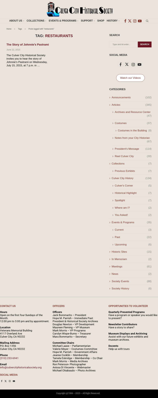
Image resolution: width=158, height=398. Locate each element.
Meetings (132, 266)
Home (8, 29)
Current (133, 230)
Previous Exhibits (133, 171)
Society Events (132, 281)
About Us (15, 20)
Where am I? (133, 208)
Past (133, 237)
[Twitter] (130, 21)
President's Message (133, 149)
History (112, 20)
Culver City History (132, 178)
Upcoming (133, 244)
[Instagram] (134, 21)
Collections (35, 20)
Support (87, 20)
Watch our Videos (130, 77)
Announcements (132, 97)
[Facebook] (125, 21)
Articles (132, 105)
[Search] (147, 21)
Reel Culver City (133, 156)
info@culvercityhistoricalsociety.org (21, 367)
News (132, 274)
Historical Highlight (133, 193)
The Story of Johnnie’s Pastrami (27, 44)
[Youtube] (140, 21)
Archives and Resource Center (133, 112)
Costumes (133, 123)
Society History (132, 288)
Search (144, 44)
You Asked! (133, 215)
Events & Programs (62, 20)
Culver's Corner (133, 186)
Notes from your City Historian (133, 138)
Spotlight (133, 200)
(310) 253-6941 (9, 358)
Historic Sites (132, 252)
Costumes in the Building (135, 130)
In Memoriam (132, 259)
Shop (100, 20)
